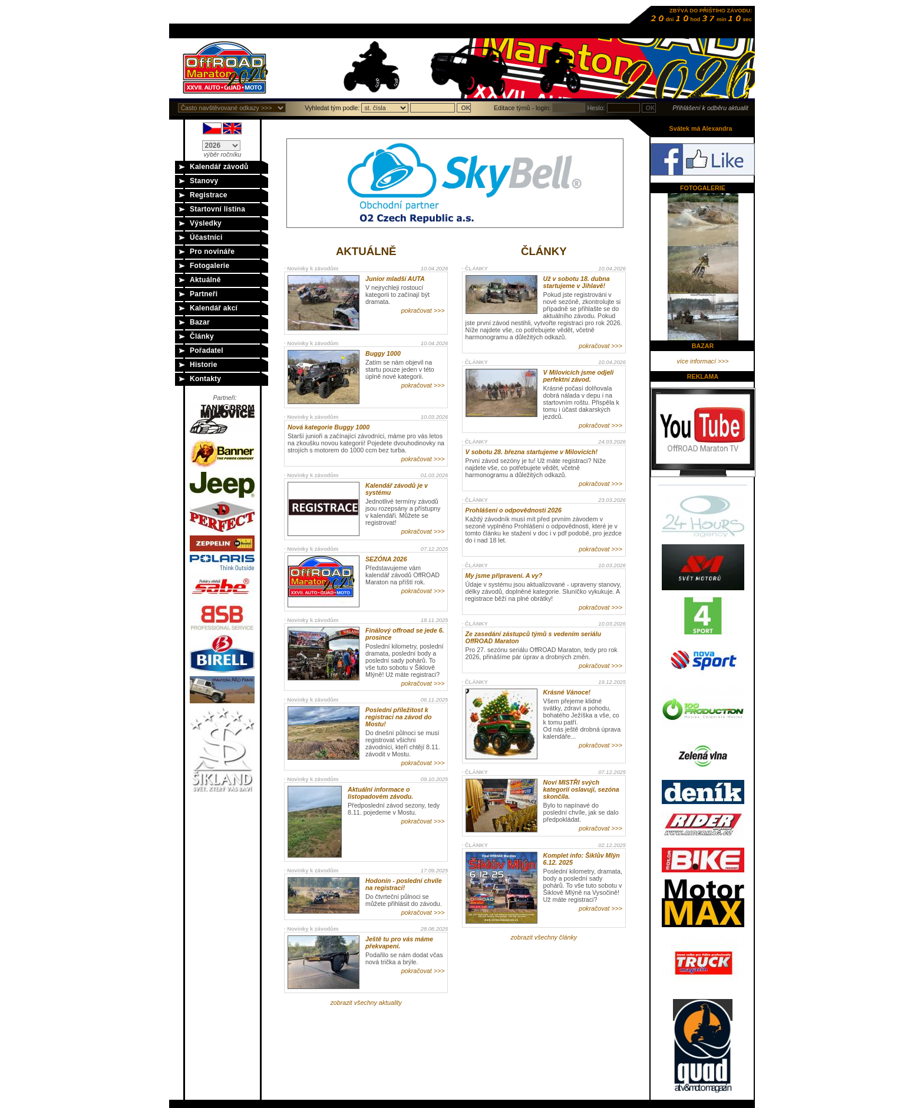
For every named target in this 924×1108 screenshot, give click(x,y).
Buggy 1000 (383, 353)
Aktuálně (205, 280)
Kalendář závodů (219, 167)
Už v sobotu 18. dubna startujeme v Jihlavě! (576, 282)
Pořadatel (206, 350)
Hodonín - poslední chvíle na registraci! (403, 884)
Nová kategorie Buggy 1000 (328, 427)
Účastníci (206, 237)
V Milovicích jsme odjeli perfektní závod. (578, 376)
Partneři (203, 294)
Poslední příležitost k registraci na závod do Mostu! (398, 716)
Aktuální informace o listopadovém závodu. (380, 793)
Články (202, 336)
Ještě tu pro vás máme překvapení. (399, 942)
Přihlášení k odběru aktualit (710, 107)
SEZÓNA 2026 (386, 559)
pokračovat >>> (423, 310)
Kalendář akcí (213, 308)
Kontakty (205, 379)
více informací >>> (703, 361)
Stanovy (204, 181)
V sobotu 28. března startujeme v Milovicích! (532, 451)
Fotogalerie (209, 266)
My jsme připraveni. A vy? (504, 575)
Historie (203, 364)
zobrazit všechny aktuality (365, 1002)
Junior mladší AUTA (395, 278)
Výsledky (206, 223)
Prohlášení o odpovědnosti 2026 (514, 510)
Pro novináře (212, 251)
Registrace (208, 195)
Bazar (200, 322)
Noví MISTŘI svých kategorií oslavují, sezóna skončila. (581, 789)
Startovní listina (217, 209)
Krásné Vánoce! (567, 692)
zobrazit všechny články (544, 937)
